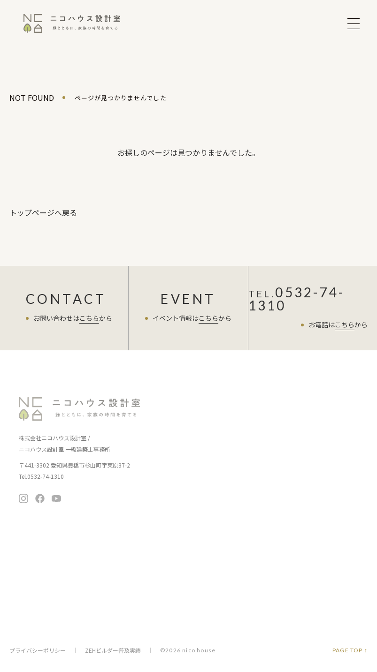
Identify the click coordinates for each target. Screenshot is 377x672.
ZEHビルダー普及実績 (113, 650)
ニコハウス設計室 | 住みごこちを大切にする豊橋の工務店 (71, 23)
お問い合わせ (301, 534)
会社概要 (172, 578)
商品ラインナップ (288, 401)
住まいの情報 (282, 461)
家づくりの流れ (181, 462)
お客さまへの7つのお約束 (195, 435)
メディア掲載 (178, 592)
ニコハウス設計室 (80, 409)
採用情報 (172, 605)
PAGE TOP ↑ (350, 650)
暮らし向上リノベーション (299, 442)
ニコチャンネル (285, 480)
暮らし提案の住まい (289, 416)
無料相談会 (301, 511)
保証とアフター (181, 475)
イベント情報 (180, 401)
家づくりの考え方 (184, 449)
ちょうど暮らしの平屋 (292, 429)
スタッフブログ (183, 525)
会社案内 (173, 563)
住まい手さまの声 (186, 506)
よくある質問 (180, 544)
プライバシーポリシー (37, 650)
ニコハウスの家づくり (193, 420)
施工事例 (173, 494)
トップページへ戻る (43, 212)
